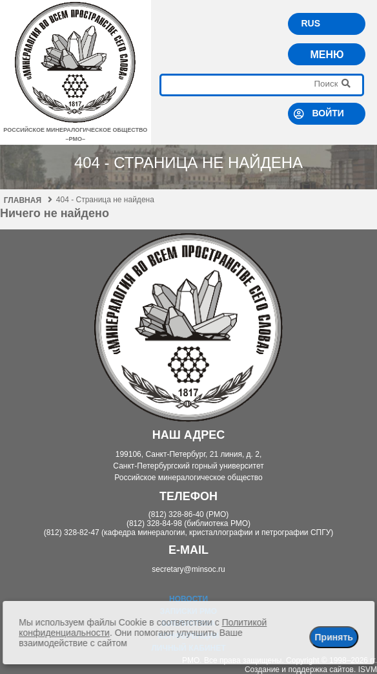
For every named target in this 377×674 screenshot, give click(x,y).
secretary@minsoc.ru (188, 569)
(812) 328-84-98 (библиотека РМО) (188, 523)
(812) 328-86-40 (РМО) (188, 514)
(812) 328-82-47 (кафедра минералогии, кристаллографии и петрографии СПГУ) (189, 532)
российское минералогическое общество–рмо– (75, 130)
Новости (188, 599)
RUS (310, 23)
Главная (28, 200)
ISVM (367, 669)
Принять (333, 637)
